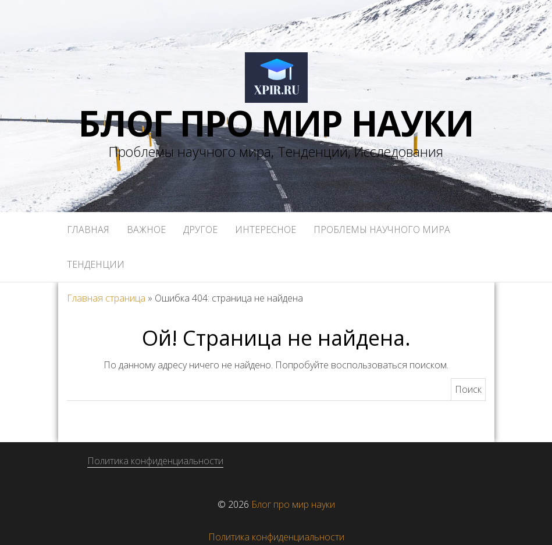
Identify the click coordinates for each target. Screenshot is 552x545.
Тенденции (95, 264)
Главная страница (106, 298)
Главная (88, 229)
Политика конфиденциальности (155, 460)
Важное (146, 229)
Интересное (265, 229)
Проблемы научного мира (382, 229)
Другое (200, 229)
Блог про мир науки (276, 123)
